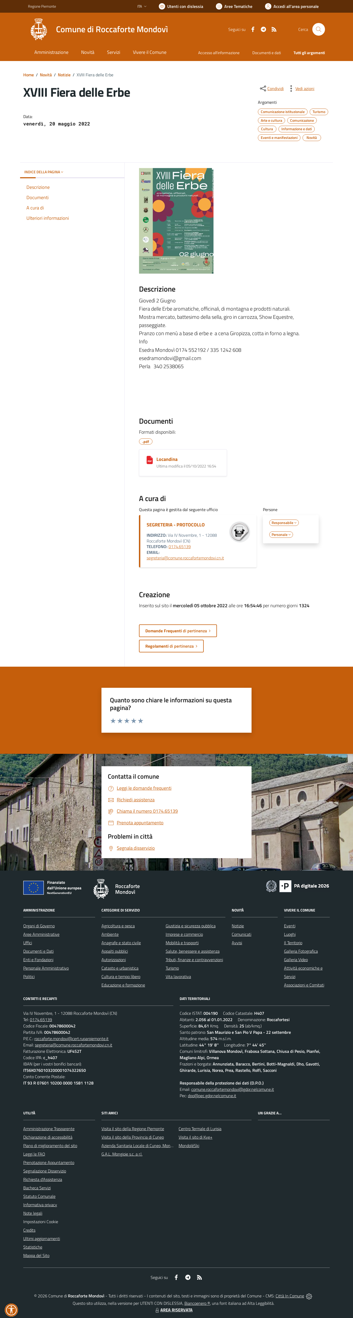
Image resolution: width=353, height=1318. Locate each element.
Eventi (289, 926)
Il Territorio (293, 943)
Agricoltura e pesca (118, 926)
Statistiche (32, 1247)
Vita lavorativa (178, 976)
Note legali (32, 1213)
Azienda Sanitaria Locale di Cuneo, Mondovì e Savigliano (150, 1145)
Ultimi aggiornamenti (41, 1238)
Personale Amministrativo (46, 968)
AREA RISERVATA (173, 1310)
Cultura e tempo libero (120, 976)
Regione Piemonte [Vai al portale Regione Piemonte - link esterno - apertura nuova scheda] (42, 6)
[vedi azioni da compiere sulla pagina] (300, 88)
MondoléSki (189, 1145)
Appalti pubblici (114, 951)
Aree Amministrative (41, 934)
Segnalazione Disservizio (44, 1171)
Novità (46, 75)
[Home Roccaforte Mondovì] (98, 29)
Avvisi (237, 943)
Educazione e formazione (123, 985)
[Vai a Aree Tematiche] (234, 6)
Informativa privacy (40, 1205)
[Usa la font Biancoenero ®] (181, 6)
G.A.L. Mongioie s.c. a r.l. (121, 1154)
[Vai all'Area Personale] (292, 6)
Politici (29, 976)
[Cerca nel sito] (318, 29)
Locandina (167, 459)
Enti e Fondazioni (38, 959)
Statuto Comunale (39, 1196)
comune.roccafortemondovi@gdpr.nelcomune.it (232, 1089)
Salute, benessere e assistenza (193, 951)
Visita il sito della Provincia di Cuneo (132, 1137)
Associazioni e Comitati (304, 985)
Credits (29, 1230)
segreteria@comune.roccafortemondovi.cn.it (185, 558)
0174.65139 (180, 546)
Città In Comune (290, 1296)
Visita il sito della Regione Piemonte (132, 1128)
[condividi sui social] (271, 88)
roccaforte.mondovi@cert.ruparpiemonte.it (71, 1038)
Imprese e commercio (184, 934)
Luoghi (290, 934)
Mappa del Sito (36, 1255)
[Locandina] (150, 460)
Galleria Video (296, 959)
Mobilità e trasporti (182, 943)
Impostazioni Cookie (40, 1221)
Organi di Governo (39, 926)
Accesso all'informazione (219, 53)
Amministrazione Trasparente (49, 1128)
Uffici (27, 943)
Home (28, 75)
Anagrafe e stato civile (121, 943)
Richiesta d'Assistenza (42, 1179)
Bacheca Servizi (37, 1188)
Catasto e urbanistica (119, 968)
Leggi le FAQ (34, 1154)
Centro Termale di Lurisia (200, 1128)
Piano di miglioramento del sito (50, 1145)
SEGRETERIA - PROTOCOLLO (176, 524)
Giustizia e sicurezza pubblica (191, 926)
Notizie (64, 75)
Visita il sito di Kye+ (195, 1137)
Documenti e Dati (38, 951)
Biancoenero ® (197, 1303)
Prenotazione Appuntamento (48, 1162)
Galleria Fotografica (301, 951)
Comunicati (241, 934)
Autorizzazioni (113, 959)
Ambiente (110, 934)
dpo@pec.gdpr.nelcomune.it (212, 1095)
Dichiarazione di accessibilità (47, 1137)
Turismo (172, 968)
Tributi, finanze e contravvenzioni (194, 959)
